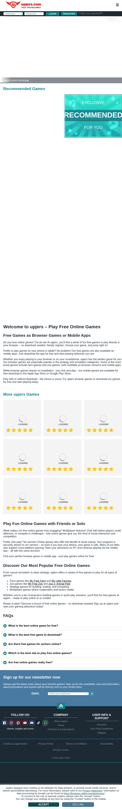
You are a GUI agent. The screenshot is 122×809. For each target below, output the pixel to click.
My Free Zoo (35, 583)
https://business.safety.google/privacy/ (84, 793)
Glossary (101, 724)
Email (36, 693)
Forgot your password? (91, 13)
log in (77, 20)
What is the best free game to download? (35, 634)
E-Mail (56, 35)
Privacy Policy (85, 57)
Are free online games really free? (30, 662)
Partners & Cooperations (61, 729)
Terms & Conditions (76, 743)
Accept (43, 804)
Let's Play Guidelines (101, 728)
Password (59, 41)
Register (69, 13)
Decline (78, 804)
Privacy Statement (92, 790)
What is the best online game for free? (33, 625)
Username (59, 28)
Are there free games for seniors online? (34, 644)
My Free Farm (38, 581)
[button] (61, 706)
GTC (92, 54)
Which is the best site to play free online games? (40, 653)
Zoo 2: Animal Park (59, 583)
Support (101, 732)
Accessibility (106, 743)
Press (61, 725)
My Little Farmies (61, 581)
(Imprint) (18, 787)
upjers (23, 5)
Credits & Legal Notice (15, 743)
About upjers (61, 721)
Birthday (58, 48)
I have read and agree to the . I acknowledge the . (77, 56)
